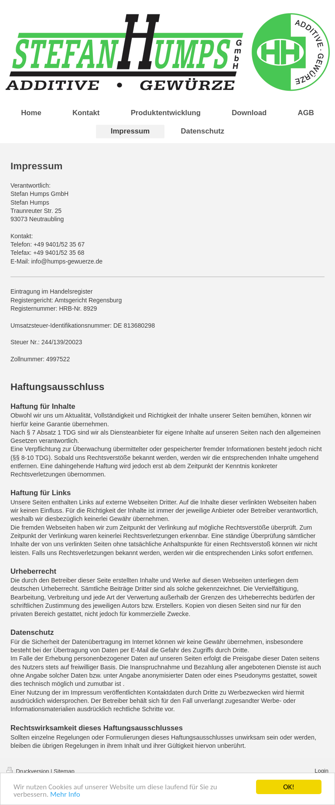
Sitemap (64, 771)
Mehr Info (65, 794)
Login (321, 770)
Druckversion (29, 771)
